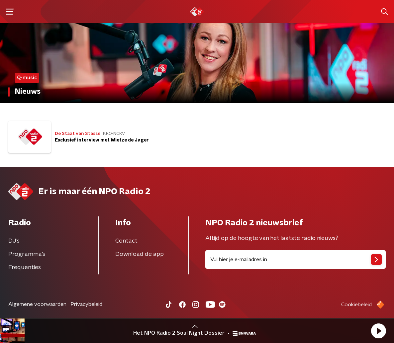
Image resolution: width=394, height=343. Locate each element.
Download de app (139, 254)
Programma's (26, 254)
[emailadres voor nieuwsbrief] (295, 259)
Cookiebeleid (356, 304)
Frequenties (24, 267)
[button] (378, 330)
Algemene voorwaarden (37, 304)
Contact (126, 241)
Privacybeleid (86, 304)
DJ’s (14, 241)
